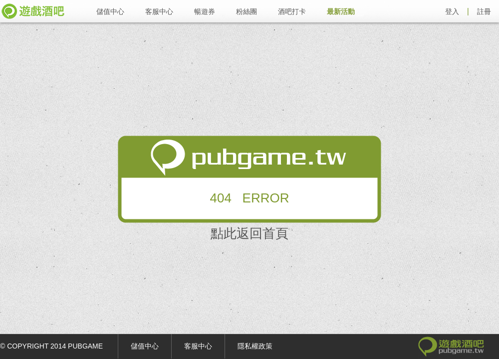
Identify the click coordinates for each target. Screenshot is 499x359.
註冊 (484, 11)
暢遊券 (204, 11)
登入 (452, 11)
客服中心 (159, 11)
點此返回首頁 (249, 233)
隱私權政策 (255, 346)
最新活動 (341, 11)
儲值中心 (110, 11)
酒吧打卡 (292, 11)
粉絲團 (246, 11)
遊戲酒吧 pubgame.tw (33, 11)
